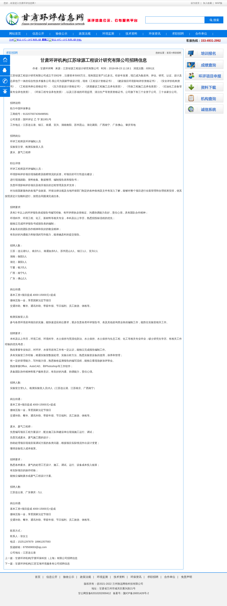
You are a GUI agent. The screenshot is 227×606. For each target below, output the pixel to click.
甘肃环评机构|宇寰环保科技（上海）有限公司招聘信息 (46, 558)
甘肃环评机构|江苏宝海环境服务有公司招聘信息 (42, 563)
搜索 (214, 20)
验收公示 (61, 33)
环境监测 (108, 33)
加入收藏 (207, 3)
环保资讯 (155, 33)
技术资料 (131, 33)
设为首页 (195, 3)
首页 (169, 53)
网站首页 (15, 33)
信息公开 (38, 33)
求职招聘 (178, 33)
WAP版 (218, 3)
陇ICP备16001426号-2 (136, 593)
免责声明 (186, 576)
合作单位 (201, 33)
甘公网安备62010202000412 (94, 593)
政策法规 (85, 33)
